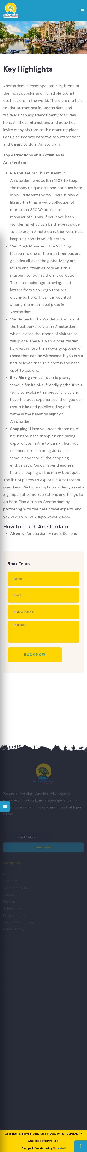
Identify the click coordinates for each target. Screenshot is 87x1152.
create (59, 1148)
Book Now (34, 655)
